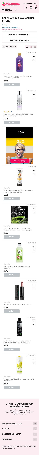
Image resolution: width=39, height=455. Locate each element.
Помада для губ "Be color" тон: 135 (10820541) (18, 304)
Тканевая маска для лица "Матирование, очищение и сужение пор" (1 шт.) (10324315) (18, 229)
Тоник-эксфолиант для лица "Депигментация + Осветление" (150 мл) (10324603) (19, 115)
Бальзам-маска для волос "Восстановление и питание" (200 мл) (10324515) (18, 191)
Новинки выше (9, 47)
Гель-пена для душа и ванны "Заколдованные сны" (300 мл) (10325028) (18, 77)
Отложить (33, 60)
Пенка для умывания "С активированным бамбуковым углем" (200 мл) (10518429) (17, 342)
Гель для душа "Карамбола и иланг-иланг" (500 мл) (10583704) (19, 380)
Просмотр (33, 56)
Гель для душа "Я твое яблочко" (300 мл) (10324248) (17, 267)
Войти (11, 84)
